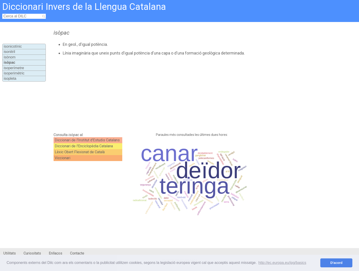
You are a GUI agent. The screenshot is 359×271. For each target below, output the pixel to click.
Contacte (77, 253)
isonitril (9, 52)
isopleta (10, 78)
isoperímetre (14, 68)
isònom (10, 57)
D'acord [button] (336, 263)
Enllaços (55, 253)
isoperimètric (14, 73)
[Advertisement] (156, 94)
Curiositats (32, 253)
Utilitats (9, 253)
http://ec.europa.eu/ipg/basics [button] (282, 263)
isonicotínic (13, 46)
